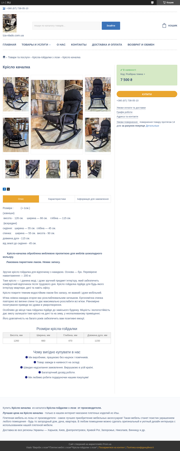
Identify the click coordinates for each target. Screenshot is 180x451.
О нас (61, 44)
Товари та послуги (19, 57)
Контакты (79, 44)
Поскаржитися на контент (112, 447)
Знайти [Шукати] (111, 25)
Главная (9, 44)
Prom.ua (107, 444)
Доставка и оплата (107, 44)
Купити (147, 94)
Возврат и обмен (141, 44)
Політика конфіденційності (140, 447)
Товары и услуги (35, 44)
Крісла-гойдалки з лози (46, 57)
